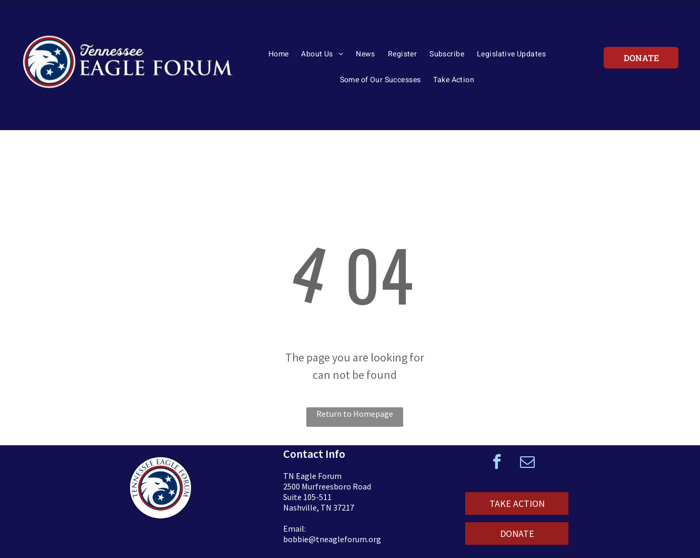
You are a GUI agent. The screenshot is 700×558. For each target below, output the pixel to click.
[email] (527, 463)
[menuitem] (278, 57)
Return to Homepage (354, 413)
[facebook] (497, 463)
